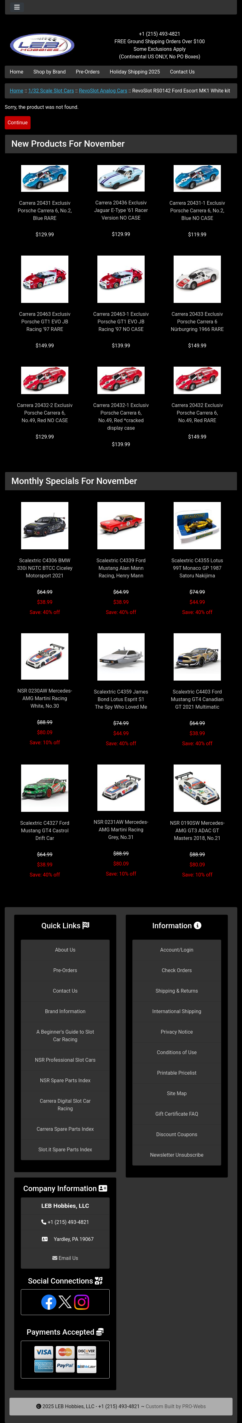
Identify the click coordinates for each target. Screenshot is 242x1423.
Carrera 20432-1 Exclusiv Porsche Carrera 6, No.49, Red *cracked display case (121, 416)
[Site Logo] (44, 41)
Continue (18, 123)
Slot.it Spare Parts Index (65, 1150)
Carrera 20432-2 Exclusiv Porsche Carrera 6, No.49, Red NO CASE (44, 412)
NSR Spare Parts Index (65, 1080)
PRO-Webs (194, 1406)
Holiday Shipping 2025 (135, 72)
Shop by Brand (49, 72)
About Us (65, 950)
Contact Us (182, 72)
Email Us (65, 1258)
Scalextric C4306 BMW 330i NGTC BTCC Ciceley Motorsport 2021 (44, 568)
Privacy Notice (177, 1032)
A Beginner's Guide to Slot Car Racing (65, 1035)
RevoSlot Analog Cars (103, 91)
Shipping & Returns (177, 991)
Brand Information (65, 1011)
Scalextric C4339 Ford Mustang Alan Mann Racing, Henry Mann (121, 568)
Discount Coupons (177, 1134)
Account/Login (176, 950)
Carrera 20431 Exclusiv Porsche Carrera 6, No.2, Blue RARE (45, 210)
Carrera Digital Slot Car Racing (65, 1105)
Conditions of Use (177, 1052)
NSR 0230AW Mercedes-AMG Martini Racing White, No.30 (44, 698)
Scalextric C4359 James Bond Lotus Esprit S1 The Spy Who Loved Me (121, 699)
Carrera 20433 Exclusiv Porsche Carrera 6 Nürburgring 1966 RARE (197, 321)
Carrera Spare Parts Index (65, 1129)
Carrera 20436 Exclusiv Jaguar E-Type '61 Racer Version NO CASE (121, 210)
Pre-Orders (88, 72)
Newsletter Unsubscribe (177, 1155)
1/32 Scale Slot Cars (51, 91)
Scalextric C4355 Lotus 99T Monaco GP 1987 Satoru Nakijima (197, 568)
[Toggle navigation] (17, 7)
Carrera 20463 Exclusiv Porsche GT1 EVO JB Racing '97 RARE (45, 321)
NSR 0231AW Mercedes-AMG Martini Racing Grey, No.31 (121, 829)
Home (16, 72)
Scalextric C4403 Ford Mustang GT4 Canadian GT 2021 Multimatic (197, 699)
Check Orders (177, 970)
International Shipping (176, 1011)
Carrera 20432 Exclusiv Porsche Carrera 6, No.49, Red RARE (197, 412)
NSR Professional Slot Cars (65, 1060)
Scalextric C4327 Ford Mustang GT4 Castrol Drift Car (44, 830)
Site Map (177, 1093)
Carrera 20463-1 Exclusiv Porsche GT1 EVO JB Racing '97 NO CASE (121, 321)
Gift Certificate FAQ (176, 1114)
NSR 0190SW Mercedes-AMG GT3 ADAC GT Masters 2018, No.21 (197, 830)
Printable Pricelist (176, 1073)
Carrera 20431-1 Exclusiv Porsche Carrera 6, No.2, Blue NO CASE (197, 210)
